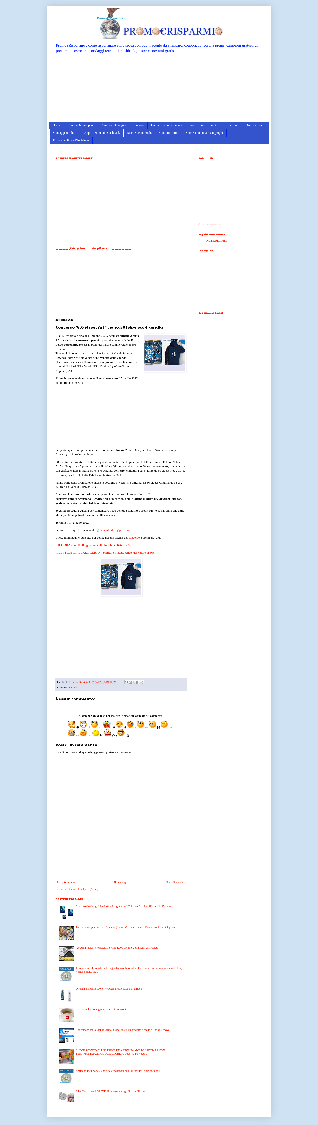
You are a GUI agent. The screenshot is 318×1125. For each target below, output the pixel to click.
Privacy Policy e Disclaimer (71, 140)
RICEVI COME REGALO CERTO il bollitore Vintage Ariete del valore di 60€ (105, 552)
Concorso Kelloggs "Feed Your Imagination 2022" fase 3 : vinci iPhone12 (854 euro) (124, 906)
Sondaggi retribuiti (65, 132)
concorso (134, 537)
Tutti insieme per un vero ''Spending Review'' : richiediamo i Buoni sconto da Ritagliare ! (126, 927)
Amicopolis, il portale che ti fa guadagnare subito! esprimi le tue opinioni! (118, 1070)
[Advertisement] (159, 87)
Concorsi (138, 125)
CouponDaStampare (81, 125)
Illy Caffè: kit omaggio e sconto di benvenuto (101, 1009)
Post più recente (66, 882)
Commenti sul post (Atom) (83, 889)
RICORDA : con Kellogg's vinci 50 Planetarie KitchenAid (94, 545)
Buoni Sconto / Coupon (166, 125)
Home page (120, 882)
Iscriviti (234, 125)
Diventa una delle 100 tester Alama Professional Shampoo (109, 988)
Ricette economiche (140, 132)
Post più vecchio (175, 882)
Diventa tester (255, 125)
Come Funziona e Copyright (204, 132)
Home (57, 125)
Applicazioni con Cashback (102, 132)
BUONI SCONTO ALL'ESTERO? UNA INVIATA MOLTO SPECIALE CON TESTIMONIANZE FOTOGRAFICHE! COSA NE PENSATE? (120, 1052)
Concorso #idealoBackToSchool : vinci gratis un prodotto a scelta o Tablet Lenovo (123, 1029)
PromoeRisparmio (216, 240)
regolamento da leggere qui (112, 530)
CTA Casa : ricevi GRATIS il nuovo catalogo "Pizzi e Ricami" (111, 1091)
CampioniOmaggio (113, 125)
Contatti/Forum (169, 132)
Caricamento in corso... (211, 224)
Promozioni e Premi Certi (205, 125)
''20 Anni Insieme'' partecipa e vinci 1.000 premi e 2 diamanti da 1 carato (117, 947)
